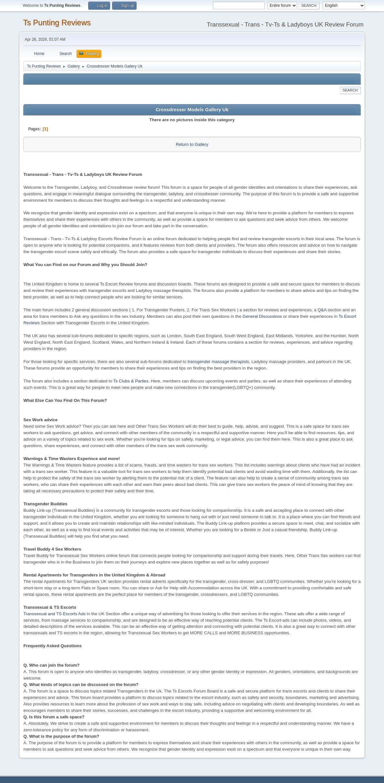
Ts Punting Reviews (56, 22)
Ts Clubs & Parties (131, 381)
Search (350, 90)
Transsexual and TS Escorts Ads (54, 613)
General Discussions (262, 316)
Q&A (321, 309)
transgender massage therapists (218, 361)
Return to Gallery (192, 144)
